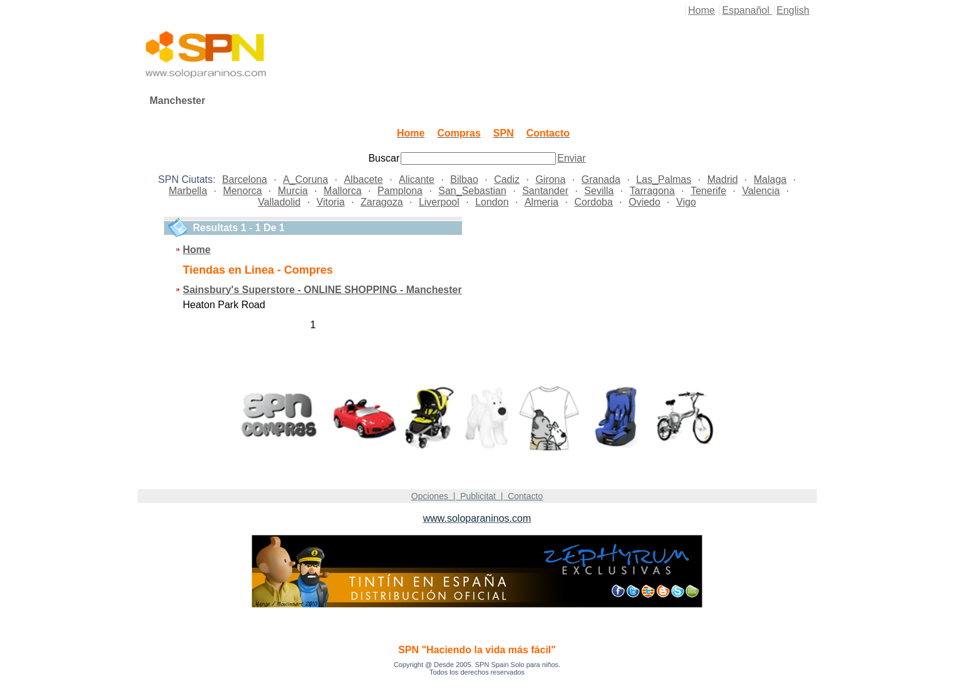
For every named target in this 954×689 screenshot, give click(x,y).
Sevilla (598, 190)
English (793, 10)
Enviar (571, 158)
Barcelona (244, 179)
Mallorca (342, 190)
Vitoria (331, 202)
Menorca (242, 190)
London (491, 202)
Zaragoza (382, 202)
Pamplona (400, 190)
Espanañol (747, 10)
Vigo (686, 202)
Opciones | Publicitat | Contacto (477, 496)
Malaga (770, 179)
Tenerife (708, 190)
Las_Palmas (663, 179)
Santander (545, 190)
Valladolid (279, 202)
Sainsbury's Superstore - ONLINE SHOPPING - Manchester (322, 289)
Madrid (722, 179)
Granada (601, 179)
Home (701, 10)
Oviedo (644, 202)
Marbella (187, 190)
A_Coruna (305, 179)
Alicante (416, 179)
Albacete (363, 179)
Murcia (293, 190)
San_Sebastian (472, 190)
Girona (550, 179)
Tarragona (652, 190)
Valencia (760, 190)
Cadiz (507, 179)
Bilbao (464, 179)
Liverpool (439, 202)
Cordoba (593, 202)
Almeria (541, 202)
